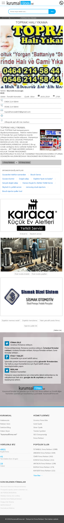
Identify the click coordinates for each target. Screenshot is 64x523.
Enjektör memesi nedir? (11, 320)
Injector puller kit (30, 326)
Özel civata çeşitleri (39, 274)
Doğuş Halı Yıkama (7, 502)
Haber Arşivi (5, 431)
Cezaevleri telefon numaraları (14, 175)
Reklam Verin (5, 424)
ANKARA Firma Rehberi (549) (44, 453)
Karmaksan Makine (7, 508)
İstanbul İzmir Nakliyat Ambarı (11, 499)
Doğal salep (24, 179)
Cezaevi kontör (8, 179)
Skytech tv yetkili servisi (11, 187)
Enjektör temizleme (29, 320)
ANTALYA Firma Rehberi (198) (44, 463)
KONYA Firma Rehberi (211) (43, 460)
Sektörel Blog (5, 427)
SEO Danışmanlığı (40, 434)
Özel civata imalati (22, 274)
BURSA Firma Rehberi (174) (43, 467)
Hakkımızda (4, 420)
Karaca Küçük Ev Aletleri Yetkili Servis (38, 183)
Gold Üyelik (37, 424)
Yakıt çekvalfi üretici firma (50, 320)
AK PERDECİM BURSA (8, 493)
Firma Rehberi (15, 18)
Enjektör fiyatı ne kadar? (43, 179)
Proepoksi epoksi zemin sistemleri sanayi (15, 490)
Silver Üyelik (37, 427)
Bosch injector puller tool (12, 191)
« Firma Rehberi (8, 162)
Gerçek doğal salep (10, 183)
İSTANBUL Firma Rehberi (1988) (45, 449)
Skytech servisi (35, 234)
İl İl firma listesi (24, 162)
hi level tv (23, 234)
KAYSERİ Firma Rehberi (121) (44, 471)
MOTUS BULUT (6, 505)
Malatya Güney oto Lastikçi (10, 496)
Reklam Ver (57, 330)
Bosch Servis (35, 175)
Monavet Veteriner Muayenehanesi (13, 486)
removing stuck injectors (36, 187)
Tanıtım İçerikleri (39, 431)
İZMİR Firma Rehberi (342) (43, 456)
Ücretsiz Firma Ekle (40, 420)
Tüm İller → (38, 475)
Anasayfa (5, 18)
